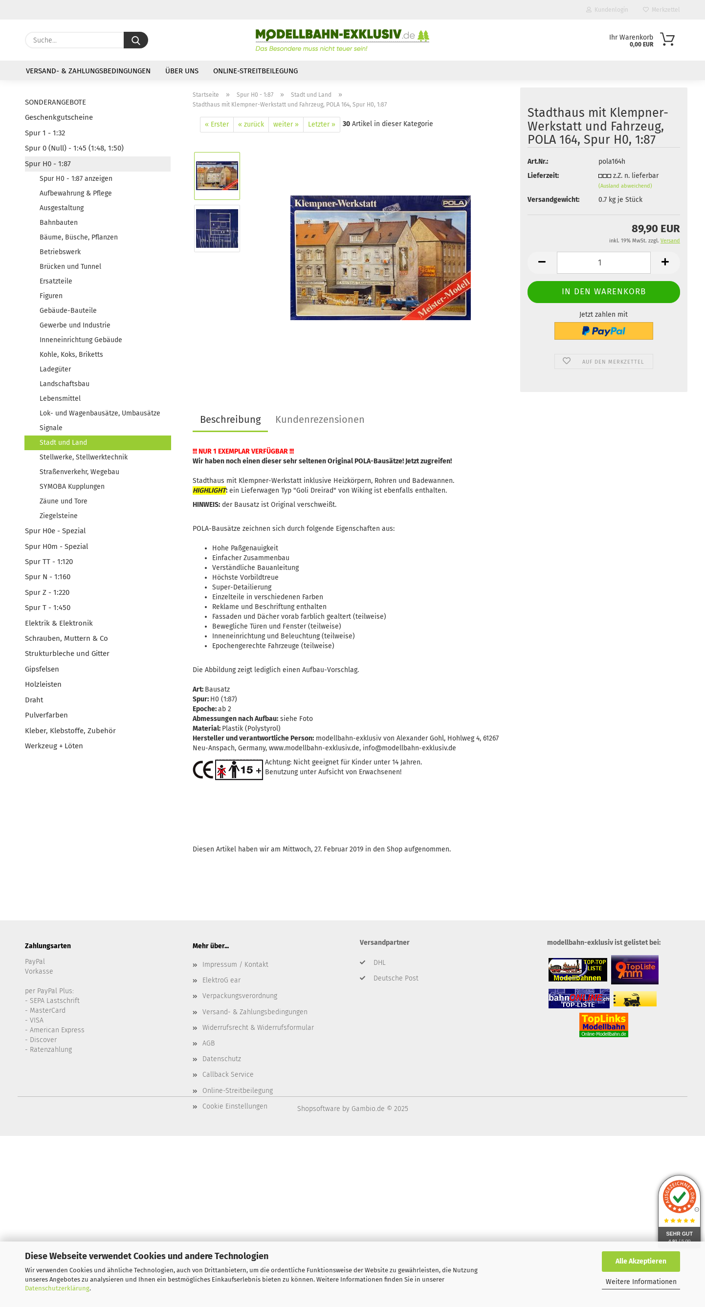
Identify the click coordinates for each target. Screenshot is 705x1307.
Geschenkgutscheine (59, 117)
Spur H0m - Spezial (56, 546)
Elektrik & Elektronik (59, 623)
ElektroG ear (221, 980)
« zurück (251, 124)
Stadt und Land (63, 442)
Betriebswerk (60, 252)
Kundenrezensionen (320, 419)
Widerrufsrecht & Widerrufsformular (258, 1028)
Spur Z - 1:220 (47, 592)
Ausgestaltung (62, 208)
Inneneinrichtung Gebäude (81, 340)
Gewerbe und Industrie (75, 325)
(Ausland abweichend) (625, 186)
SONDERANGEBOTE (55, 102)
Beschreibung (230, 419)
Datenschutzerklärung (57, 1288)
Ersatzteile (56, 281)
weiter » (286, 124)
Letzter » (321, 124)
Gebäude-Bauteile (68, 310)
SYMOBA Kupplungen (72, 486)
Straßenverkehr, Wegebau (79, 472)
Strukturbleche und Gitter (67, 653)
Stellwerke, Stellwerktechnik (84, 457)
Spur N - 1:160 (47, 576)
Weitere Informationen (641, 1282)
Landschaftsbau (64, 384)
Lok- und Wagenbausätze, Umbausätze (100, 413)
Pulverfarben (46, 715)
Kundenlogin (607, 9)
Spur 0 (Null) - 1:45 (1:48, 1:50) (74, 148)
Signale (51, 428)
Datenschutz (221, 1059)
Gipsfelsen (42, 669)
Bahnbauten (59, 222)
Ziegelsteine (59, 516)
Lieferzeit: (543, 176)
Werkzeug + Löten (54, 745)
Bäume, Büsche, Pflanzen (79, 237)
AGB (208, 1043)
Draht (34, 700)
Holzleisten (43, 684)
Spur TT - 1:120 (49, 561)
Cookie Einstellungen (234, 1106)
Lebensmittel (60, 398)
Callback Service (228, 1074)
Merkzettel (661, 9)
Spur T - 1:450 (47, 607)
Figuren (51, 296)
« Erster (217, 124)
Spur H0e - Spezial (55, 530)
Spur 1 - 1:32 (45, 133)
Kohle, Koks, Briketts (71, 354)
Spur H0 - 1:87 (48, 163)
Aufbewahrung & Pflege (76, 193)
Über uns (181, 70)
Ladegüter (55, 369)
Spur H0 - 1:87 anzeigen (76, 178)
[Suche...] (136, 40)
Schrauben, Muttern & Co (66, 638)
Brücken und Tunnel (70, 266)
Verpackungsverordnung (239, 996)
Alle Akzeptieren (641, 1261)
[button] (542, 263)
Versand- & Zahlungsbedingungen (88, 70)
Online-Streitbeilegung (255, 70)
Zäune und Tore (64, 501)
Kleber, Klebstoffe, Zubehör (70, 730)
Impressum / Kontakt (235, 964)
